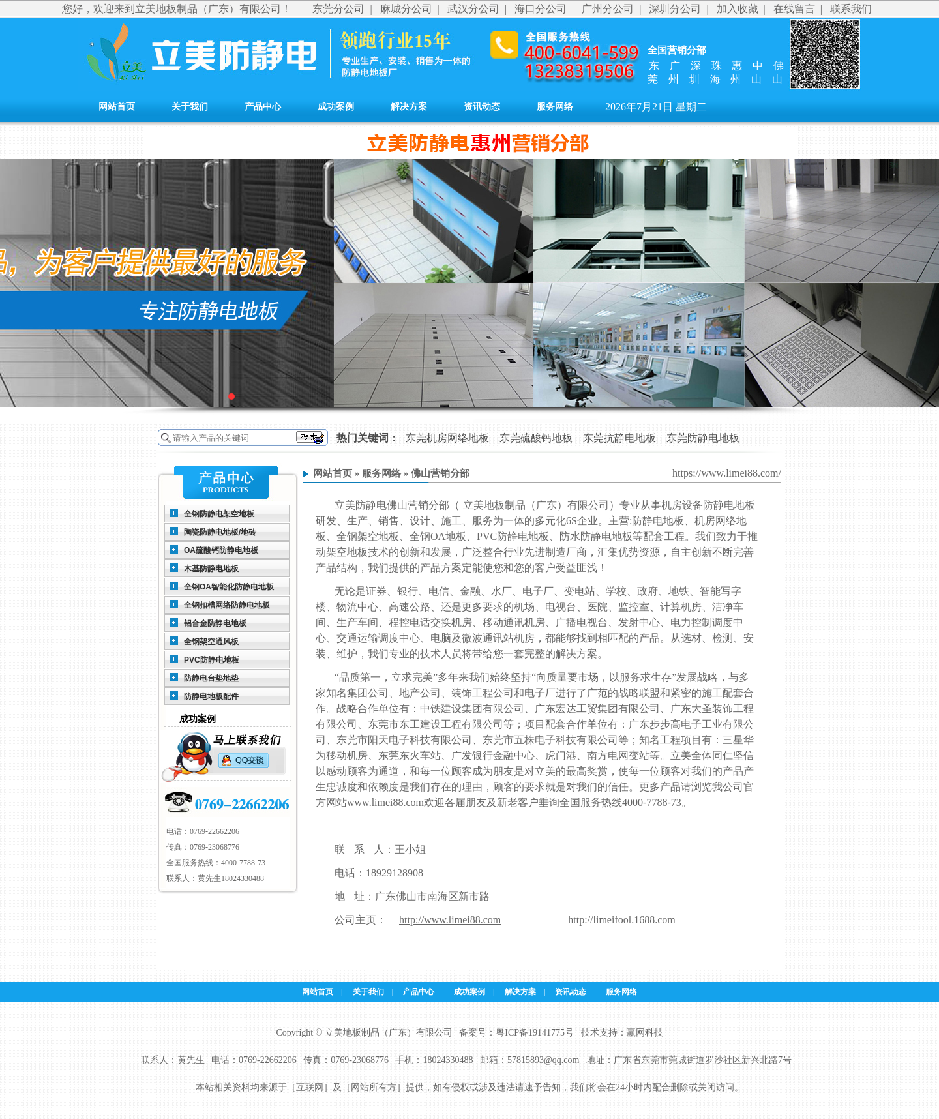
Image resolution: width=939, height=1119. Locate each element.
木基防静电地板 (211, 568)
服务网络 (555, 107)
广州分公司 (608, 8)
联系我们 (851, 8)
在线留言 (794, 8)
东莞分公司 (338, 8)
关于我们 (189, 107)
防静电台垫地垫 (211, 678)
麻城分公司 (406, 8)
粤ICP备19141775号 (535, 1032)
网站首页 (116, 107)
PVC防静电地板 (211, 659)
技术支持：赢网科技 (622, 1032)
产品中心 (263, 107)
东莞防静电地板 (702, 437)
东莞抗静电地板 (619, 437)
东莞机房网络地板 (447, 437)
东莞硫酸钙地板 (536, 437)
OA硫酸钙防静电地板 (221, 550)
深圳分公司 (675, 8)
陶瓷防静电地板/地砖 (220, 532)
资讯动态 (482, 107)
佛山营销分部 (440, 473)
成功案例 (336, 107)
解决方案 (409, 107)
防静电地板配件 (211, 696)
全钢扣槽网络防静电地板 (227, 605)
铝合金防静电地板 (215, 623)
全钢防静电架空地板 (219, 513)
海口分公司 (540, 8)
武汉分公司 (473, 8)
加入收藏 (737, 8)
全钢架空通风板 (211, 641)
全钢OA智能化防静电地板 (229, 586)
